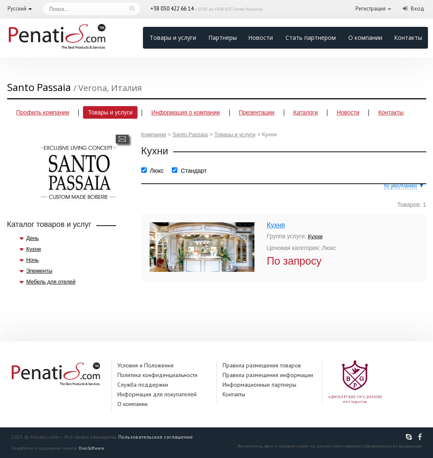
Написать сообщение (122, 139)
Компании (153, 134)
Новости (260, 38)
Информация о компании (185, 112)
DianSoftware (91, 448)
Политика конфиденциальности (157, 375)
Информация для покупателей (157, 394)
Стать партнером (310, 38)
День (32, 238)
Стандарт (194, 170)
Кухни (33, 249)
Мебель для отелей (51, 281)
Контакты (408, 38)
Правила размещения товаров (262, 365)
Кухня (276, 225)
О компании (365, 38)
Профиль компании (43, 112)
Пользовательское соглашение (155, 437)
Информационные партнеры (259, 384)
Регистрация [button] (370, 8)
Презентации (257, 112)
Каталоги (305, 112)
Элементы (39, 271)
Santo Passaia (190, 134)
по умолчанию (400, 186)
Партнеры (222, 38)
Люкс (157, 170)
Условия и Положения (145, 365)
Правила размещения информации (268, 375)
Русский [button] (17, 8)
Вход (417, 8)
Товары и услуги (173, 38)
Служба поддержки (142, 384)
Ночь (32, 260)
